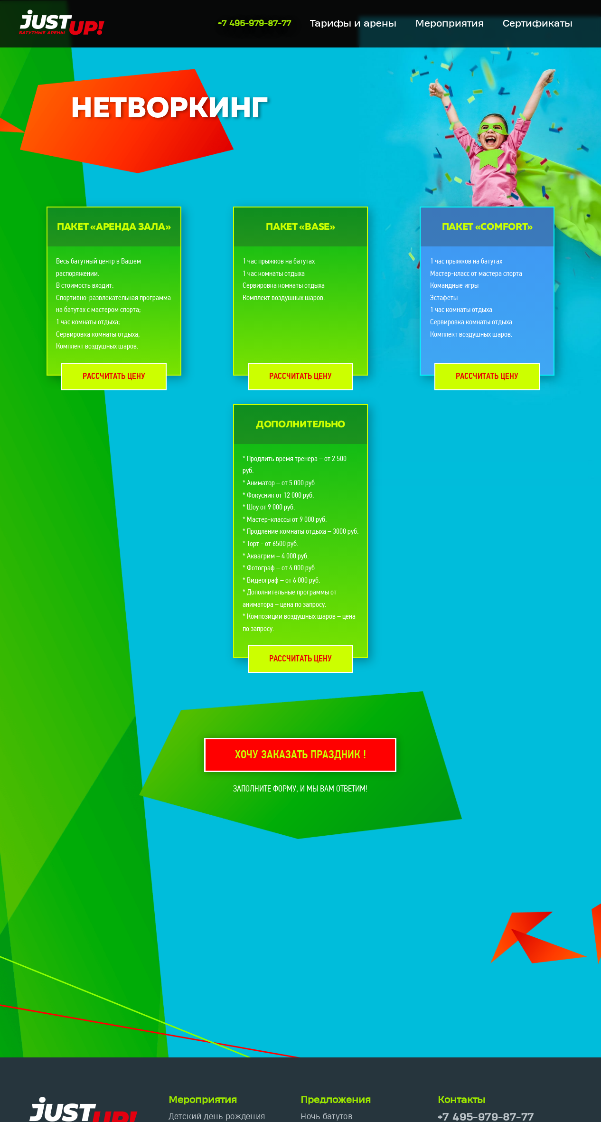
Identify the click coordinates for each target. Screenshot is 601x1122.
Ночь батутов (326, 1116)
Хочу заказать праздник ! (300, 755)
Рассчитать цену (114, 376)
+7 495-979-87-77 (254, 23)
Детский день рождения (217, 1116)
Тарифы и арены (353, 23)
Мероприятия (449, 23)
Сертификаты (538, 23)
